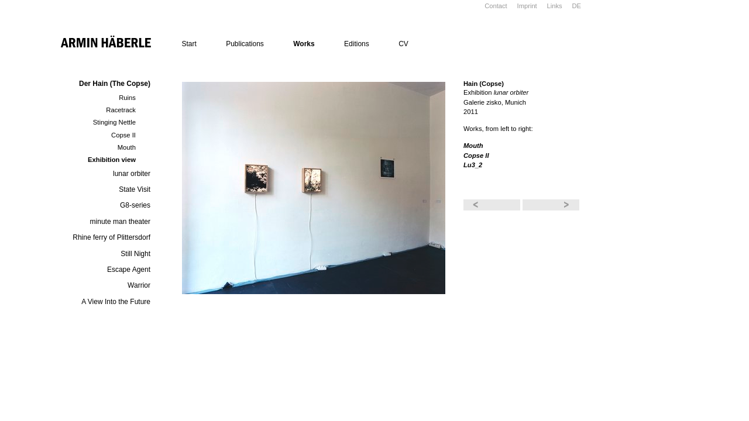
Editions (356, 44)
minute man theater (120, 222)
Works (303, 44)
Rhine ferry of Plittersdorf (111, 237)
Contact (496, 5)
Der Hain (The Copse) (114, 84)
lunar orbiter (131, 174)
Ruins (127, 97)
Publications (245, 44)
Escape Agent (128, 269)
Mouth (127, 147)
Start (188, 44)
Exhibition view (112, 159)
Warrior (139, 285)
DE (576, 5)
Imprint (527, 5)
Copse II (123, 135)
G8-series (135, 205)
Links (554, 5)
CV (403, 44)
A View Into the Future (115, 302)
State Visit (134, 189)
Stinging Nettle (114, 122)
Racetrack (121, 109)
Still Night (135, 254)
